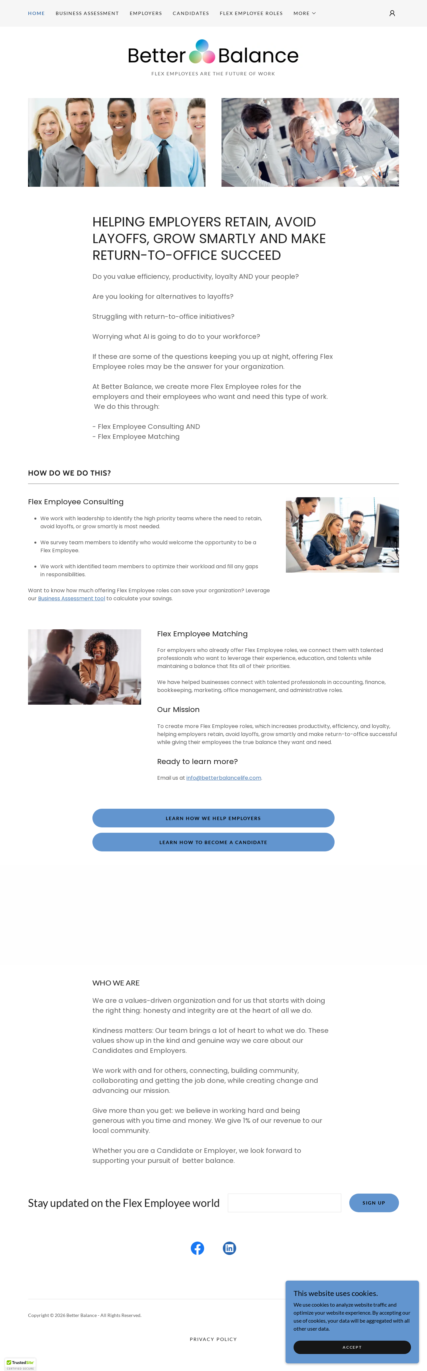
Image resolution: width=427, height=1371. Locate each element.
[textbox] (284, 1203)
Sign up (374, 1203)
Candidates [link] (191, 13)
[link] (213, 50)
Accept (352, 1347)
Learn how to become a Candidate (213, 842)
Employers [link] (146, 13)
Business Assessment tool (71, 598)
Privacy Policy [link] (213, 1339)
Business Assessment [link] (87, 13)
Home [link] (36, 13)
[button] (305, 13)
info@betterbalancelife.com (223, 778)
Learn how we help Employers (213, 818)
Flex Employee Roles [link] (251, 13)
